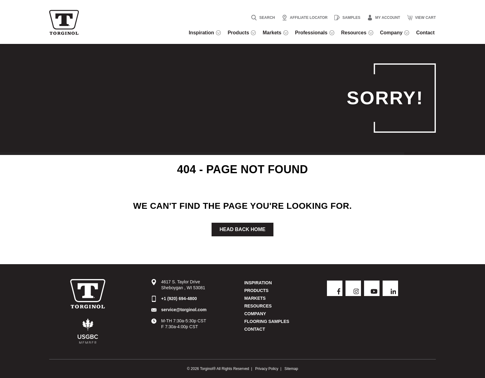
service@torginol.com (184, 310)
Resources (258, 306)
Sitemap (291, 368)
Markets (255, 298)
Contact (254, 329)
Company (255, 314)
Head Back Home (242, 230)
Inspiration (258, 283)
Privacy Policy (266, 368)
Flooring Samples (266, 322)
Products (256, 291)
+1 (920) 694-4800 (179, 299)
